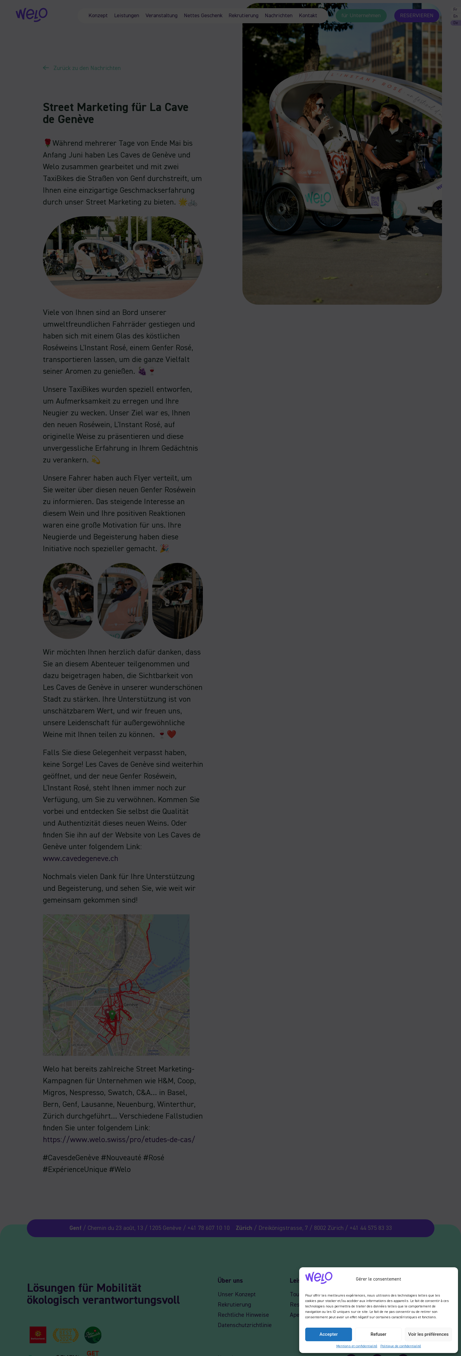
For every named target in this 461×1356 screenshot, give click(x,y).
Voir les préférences (428, 1334)
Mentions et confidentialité (356, 1346)
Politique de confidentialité (400, 1346)
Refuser (378, 1334)
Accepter (328, 1334)
